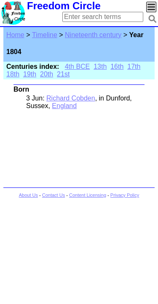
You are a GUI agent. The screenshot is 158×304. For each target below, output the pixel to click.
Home (15, 34)
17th (133, 66)
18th (12, 74)
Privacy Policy (124, 195)
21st (63, 74)
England (64, 105)
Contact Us (53, 195)
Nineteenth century (93, 34)
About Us (28, 195)
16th (116, 66)
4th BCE (77, 66)
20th (46, 74)
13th (100, 66)
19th (29, 74)
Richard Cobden (70, 98)
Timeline (44, 34)
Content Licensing (87, 195)
